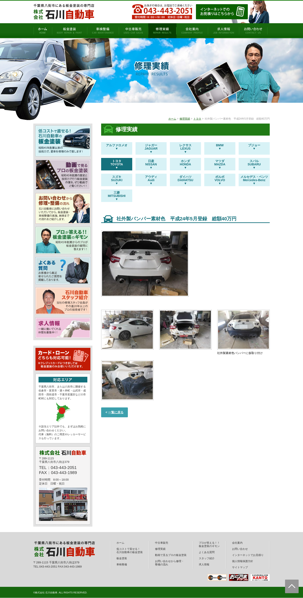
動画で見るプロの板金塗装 (171, 555)
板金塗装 (121, 558)
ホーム (172, 118)
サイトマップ (240, 567)
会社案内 (237, 542)
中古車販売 (161, 542)
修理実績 (185, 118)
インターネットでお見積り (248, 555)
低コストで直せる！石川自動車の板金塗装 (129, 550)
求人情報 (204, 564)
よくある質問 (207, 552)
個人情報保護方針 (242, 561)
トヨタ (197, 118)
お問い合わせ (240, 548)
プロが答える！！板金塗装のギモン (209, 544)
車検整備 (121, 564)
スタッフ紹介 (207, 558)
